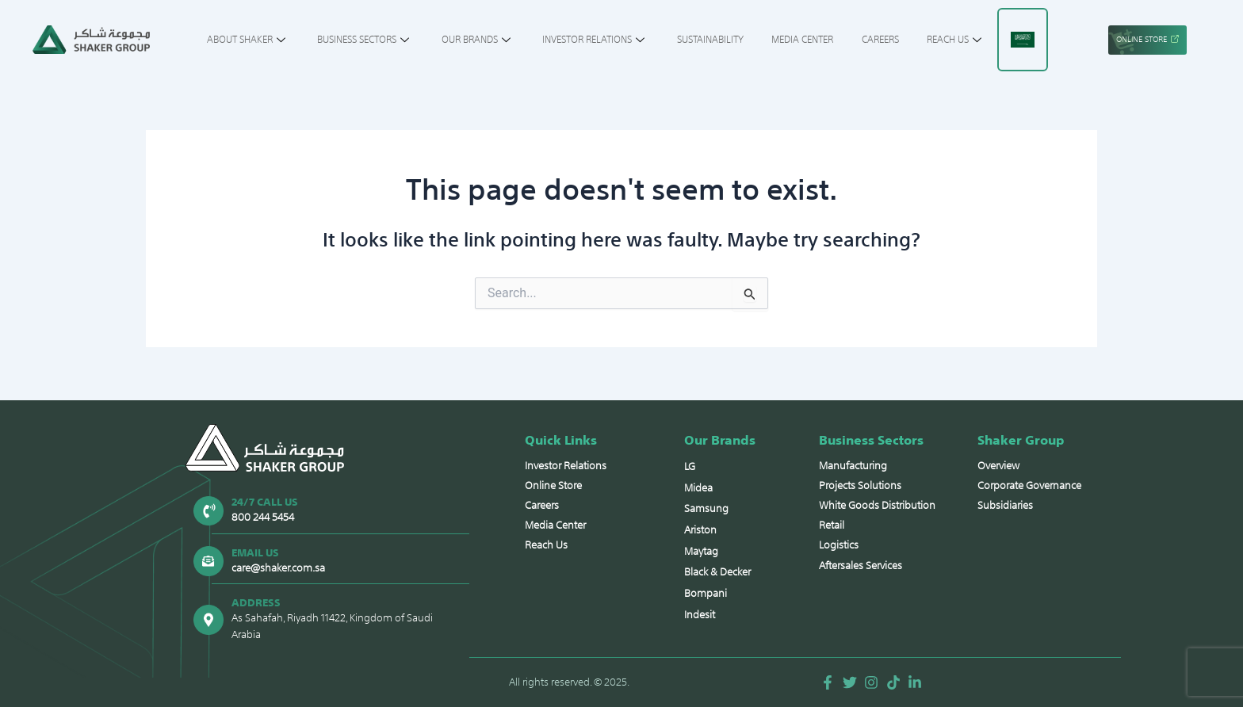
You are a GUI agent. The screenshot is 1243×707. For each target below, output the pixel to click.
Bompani (705, 593)
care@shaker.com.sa (277, 565)
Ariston (700, 529)
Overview (998, 464)
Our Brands (484, 39)
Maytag (701, 550)
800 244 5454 (262, 515)
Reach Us (929, 39)
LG (689, 465)
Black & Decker (717, 572)
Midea (698, 486)
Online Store (553, 484)
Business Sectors (378, 39)
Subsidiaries (1005, 503)
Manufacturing (853, 464)
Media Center (787, 39)
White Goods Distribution (877, 503)
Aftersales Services (860, 563)
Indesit (699, 614)
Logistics (839, 543)
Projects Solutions (860, 484)
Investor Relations (595, 39)
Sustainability (702, 39)
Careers (859, 39)
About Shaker (268, 39)
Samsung (706, 507)
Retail (831, 523)
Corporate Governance (1029, 484)
